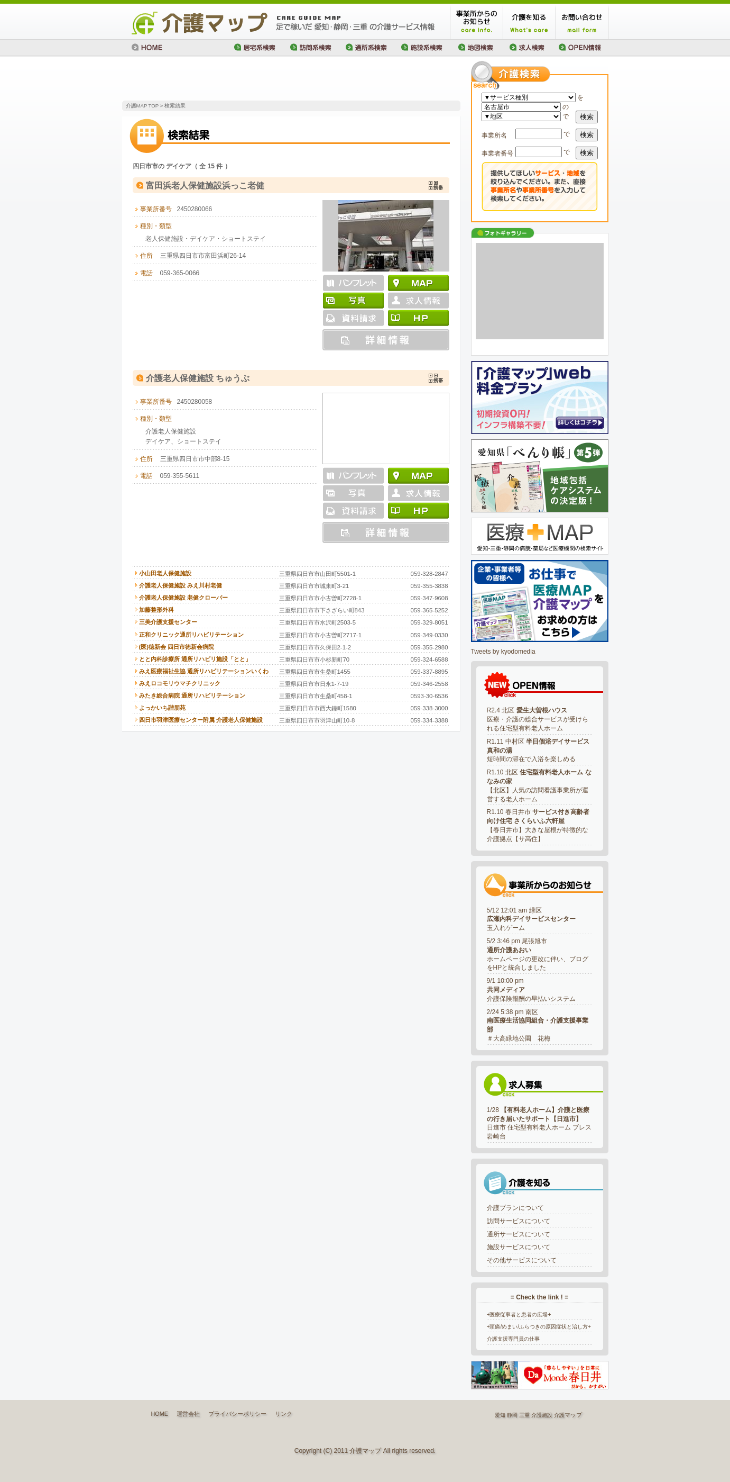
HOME (159, 1414)
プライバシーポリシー (237, 1414)
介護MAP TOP (142, 106)
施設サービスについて (518, 1247)
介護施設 (541, 1415)
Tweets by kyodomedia (503, 651)
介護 (559, 1415)
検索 (587, 117)
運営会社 (188, 1414)
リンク (283, 1414)
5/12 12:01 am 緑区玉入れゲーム (531, 919)
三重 (524, 1415)
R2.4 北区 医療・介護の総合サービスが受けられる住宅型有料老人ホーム (537, 719)
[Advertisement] (245, 79)
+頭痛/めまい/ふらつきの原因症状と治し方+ (539, 1327)
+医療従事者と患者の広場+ (519, 1314)
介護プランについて (515, 1208)
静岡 (512, 1415)
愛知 (500, 1415)
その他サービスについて (522, 1260)
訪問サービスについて (518, 1221)
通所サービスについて (518, 1234)
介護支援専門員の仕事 (513, 1339)
